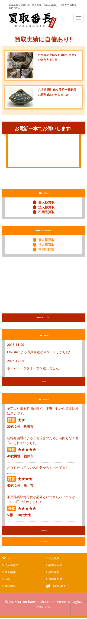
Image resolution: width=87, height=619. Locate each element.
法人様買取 (46, 207)
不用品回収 (46, 249)
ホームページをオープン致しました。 (34, 368)
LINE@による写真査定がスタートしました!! (39, 352)
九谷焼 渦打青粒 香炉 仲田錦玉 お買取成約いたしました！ (58, 94)
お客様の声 (55, 580)
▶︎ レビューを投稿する (43, 542)
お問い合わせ (60, 587)
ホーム (11, 559)
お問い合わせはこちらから (43, 157)
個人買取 (53, 559)
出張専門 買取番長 (33, 20)
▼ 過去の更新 (43, 381)
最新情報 (10, 573)
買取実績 (53, 573)
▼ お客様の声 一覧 (43, 531)
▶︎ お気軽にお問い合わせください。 (43, 318)
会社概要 (10, 587)
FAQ (7, 580)
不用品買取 (46, 212)
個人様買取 (46, 202)
